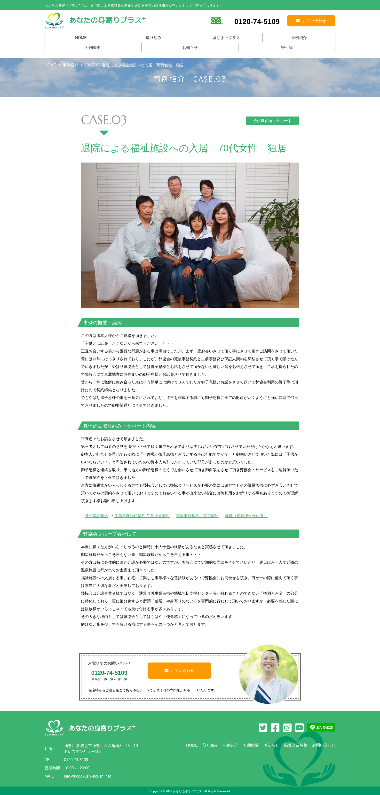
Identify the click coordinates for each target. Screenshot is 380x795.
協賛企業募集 (295, 745)
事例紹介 (299, 38)
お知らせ (190, 48)
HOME (81, 38)
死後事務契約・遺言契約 (197, 516)
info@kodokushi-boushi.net (87, 776)
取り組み (153, 38)
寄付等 (287, 48)
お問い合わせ (179, 671)
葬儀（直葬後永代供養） (246, 516)
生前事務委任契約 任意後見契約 (142, 516)
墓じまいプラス (226, 38)
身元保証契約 (96, 516)
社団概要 (93, 48)
